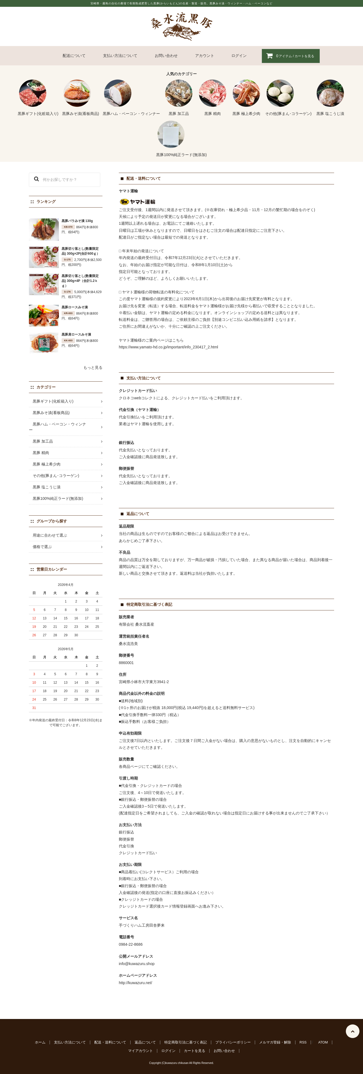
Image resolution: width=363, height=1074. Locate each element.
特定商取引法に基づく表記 (185, 1042)
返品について (145, 1042)
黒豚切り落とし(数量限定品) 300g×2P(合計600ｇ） (81, 251)
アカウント (204, 55)
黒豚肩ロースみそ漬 (76, 334)
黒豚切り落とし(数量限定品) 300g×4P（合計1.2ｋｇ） (80, 281)
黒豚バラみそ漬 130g (77, 221)
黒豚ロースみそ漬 (75, 307)
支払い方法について (120, 55)
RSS (303, 1042)
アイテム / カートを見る (288, 55)
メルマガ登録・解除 (275, 1042)
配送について (74, 55)
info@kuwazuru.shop (137, 964)
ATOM (323, 1042)
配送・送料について (110, 1042)
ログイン (239, 55)
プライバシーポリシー (233, 1042)
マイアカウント (140, 1051)
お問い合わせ (166, 55)
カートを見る (194, 1051)
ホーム (40, 1042)
